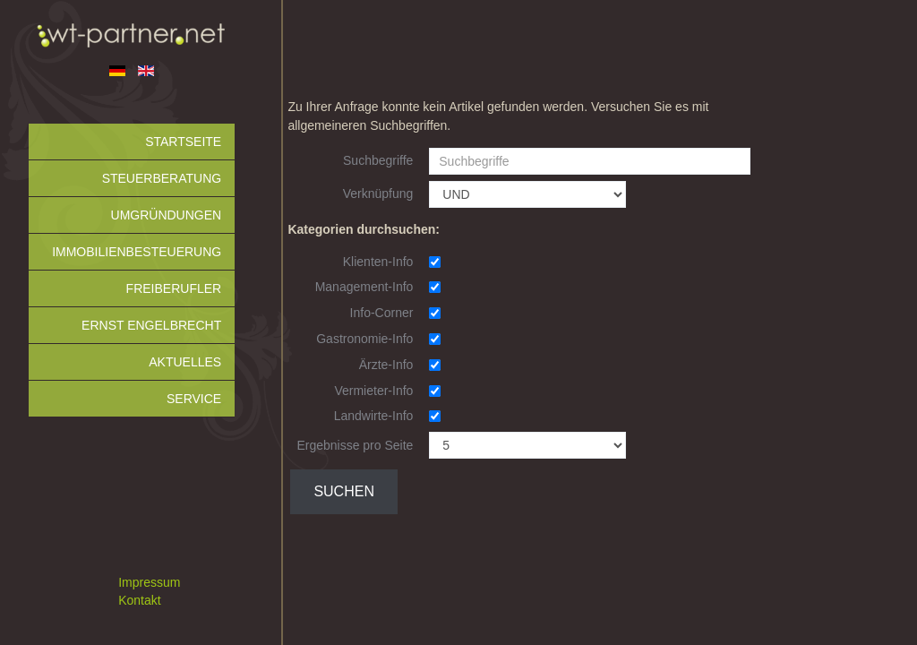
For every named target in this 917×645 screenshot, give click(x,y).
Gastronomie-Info (364, 338)
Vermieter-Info (373, 390)
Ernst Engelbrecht (151, 325)
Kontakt (139, 600)
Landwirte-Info (374, 415)
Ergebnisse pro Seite (354, 445)
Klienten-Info (378, 261)
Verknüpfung (378, 193)
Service (194, 398)
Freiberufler (174, 288)
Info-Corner (382, 312)
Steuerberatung (162, 178)
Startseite (183, 141)
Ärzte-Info (386, 364)
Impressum (149, 582)
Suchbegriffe (378, 160)
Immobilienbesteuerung (136, 252)
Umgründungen (166, 215)
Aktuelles (185, 362)
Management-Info (364, 287)
